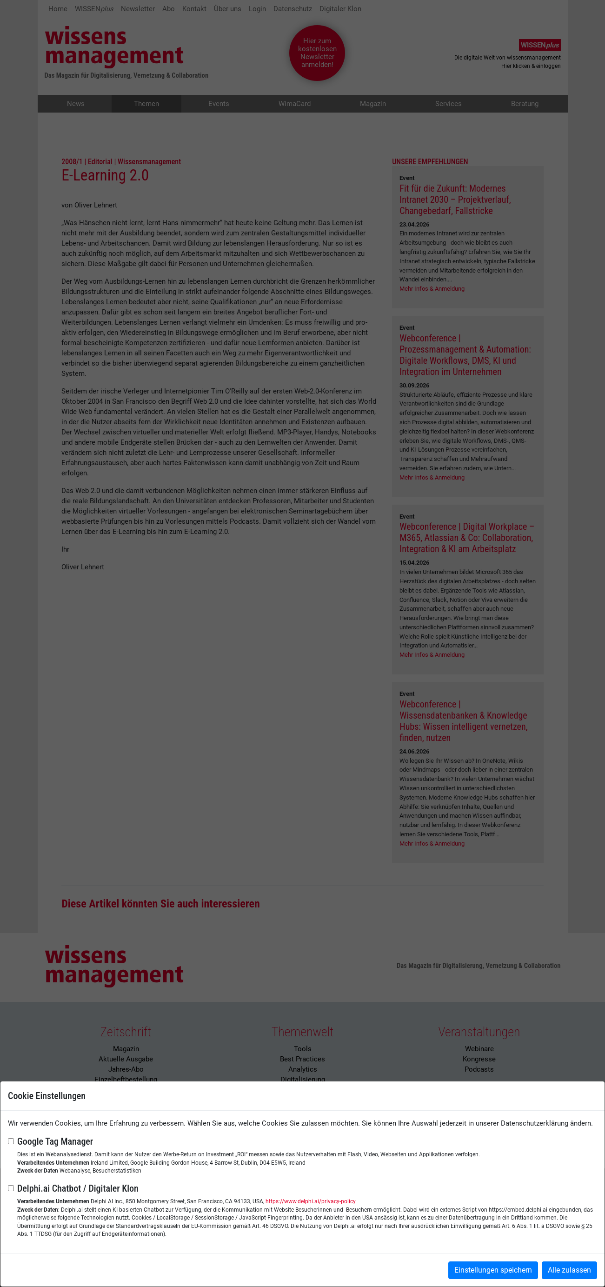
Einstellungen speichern (493, 1270)
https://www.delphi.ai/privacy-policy (311, 1201)
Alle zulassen (569, 1270)
